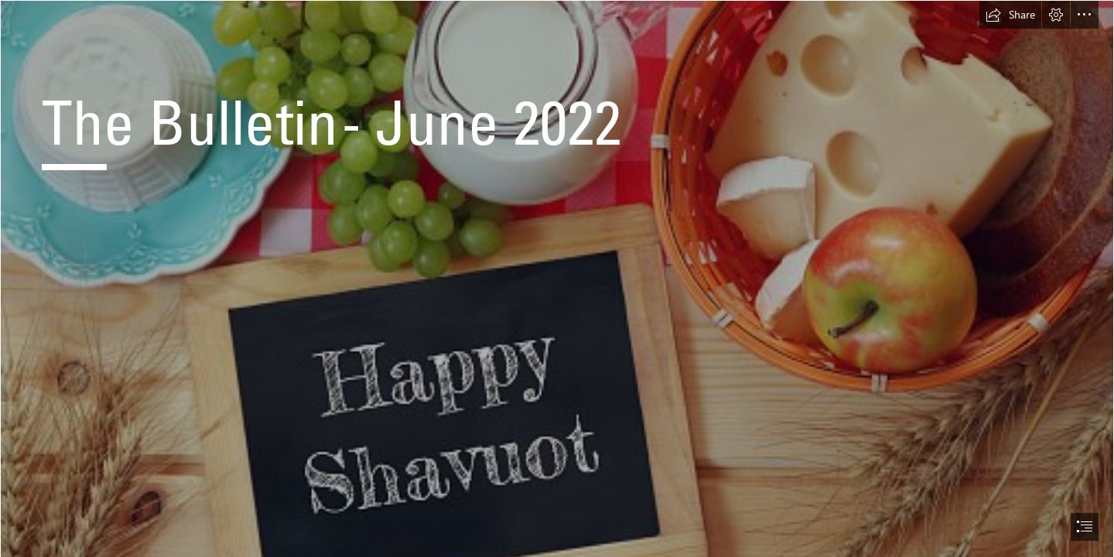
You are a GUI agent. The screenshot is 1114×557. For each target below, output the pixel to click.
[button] (1010, 15)
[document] (557, 278)
